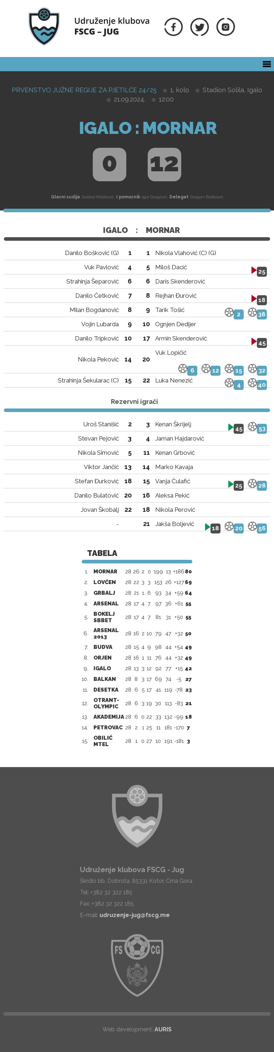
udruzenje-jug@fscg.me (135, 915)
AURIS (163, 1029)
